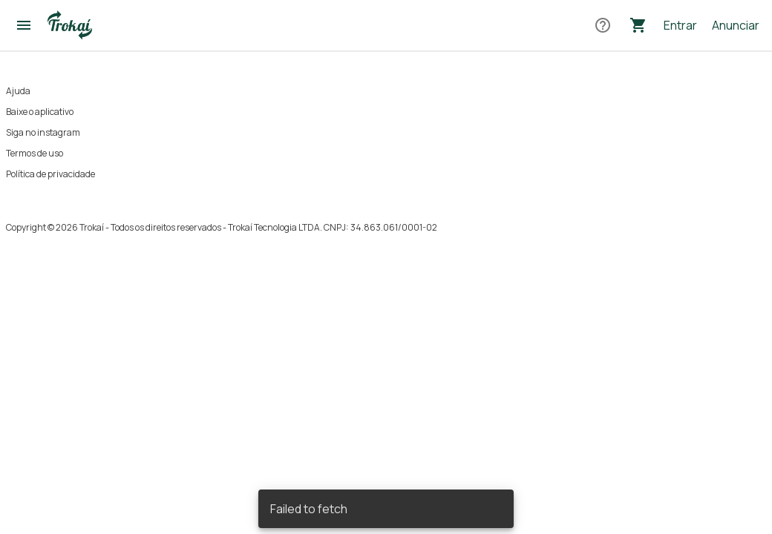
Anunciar (735, 25)
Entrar (680, 25)
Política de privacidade (50, 174)
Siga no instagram (43, 132)
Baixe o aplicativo (39, 111)
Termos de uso (34, 153)
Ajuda (18, 91)
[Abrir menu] (24, 25)
